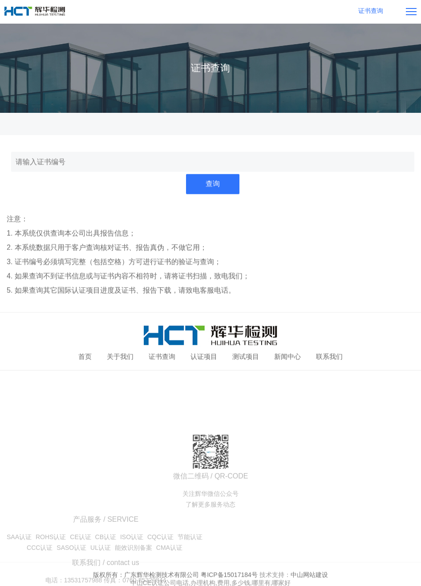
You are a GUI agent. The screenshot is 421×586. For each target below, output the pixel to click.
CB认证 (105, 565)
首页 (85, 357)
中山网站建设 (309, 580)
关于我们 (120, 357)
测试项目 (245, 357)
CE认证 (80, 565)
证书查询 (162, 357)
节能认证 (190, 565)
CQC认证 (160, 565)
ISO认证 (131, 565)
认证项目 (203, 357)
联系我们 (329, 357)
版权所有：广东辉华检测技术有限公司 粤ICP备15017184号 (175, 580)
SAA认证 (19, 565)
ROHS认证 (51, 565)
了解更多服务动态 (210, 533)
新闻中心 (287, 357)
